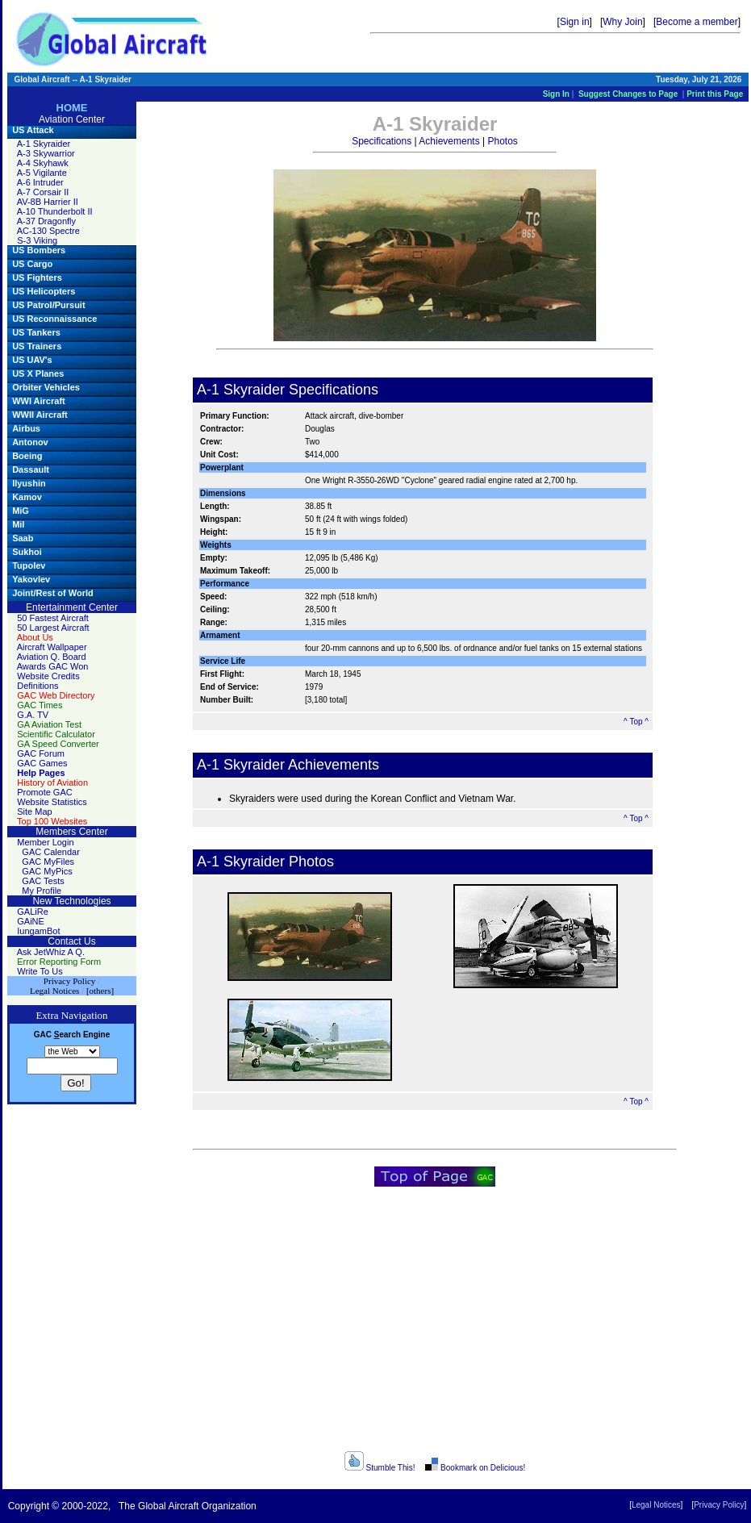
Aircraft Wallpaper (52, 647)
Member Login (45, 842)
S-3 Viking (37, 240)
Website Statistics (52, 802)
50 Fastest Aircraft (53, 618)
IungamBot (38, 931)
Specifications (381, 141)
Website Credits (48, 676)
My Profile (41, 890)
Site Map (34, 811)
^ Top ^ (636, 721)
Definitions (37, 686)
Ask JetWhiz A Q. (51, 952)
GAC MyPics (47, 871)
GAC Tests (43, 881)
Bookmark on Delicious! (474, 1467)
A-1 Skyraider (44, 143)
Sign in (575, 21)
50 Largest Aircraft (53, 627)
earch (67, 1034)
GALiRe (32, 911)
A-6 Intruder (40, 182)
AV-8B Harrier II (47, 202)
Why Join (622, 21)
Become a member (696, 21)
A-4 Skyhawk (43, 163)
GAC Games (42, 763)
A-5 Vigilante (42, 172)
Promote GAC (44, 792)
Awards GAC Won (53, 666)
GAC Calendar (51, 852)
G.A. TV (32, 715)
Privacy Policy (719, 1504)
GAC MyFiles (48, 861)
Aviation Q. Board (51, 656)
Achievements (449, 141)
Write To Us (39, 971)
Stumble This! (379, 1467)
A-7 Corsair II (43, 192)
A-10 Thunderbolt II (55, 211)
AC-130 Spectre (48, 231)
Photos (502, 141)
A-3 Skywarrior (46, 153)
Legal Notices (656, 1504)
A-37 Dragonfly (46, 221)
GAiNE (30, 921)
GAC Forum (41, 753)
